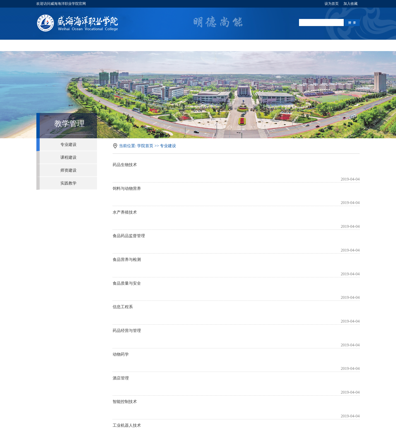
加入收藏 (350, 4)
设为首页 (332, 4)
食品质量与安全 (127, 244)
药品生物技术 (125, 166)
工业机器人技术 (127, 338)
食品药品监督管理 (129, 213)
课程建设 (68, 157)
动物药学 (121, 291)
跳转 (267, 352)
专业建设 (68, 144)
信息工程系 (123, 260)
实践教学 (68, 183)
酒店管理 (121, 307)
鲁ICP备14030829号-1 (199, 421)
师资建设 (68, 170)
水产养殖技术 (125, 197)
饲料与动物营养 (127, 182)
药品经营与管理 (127, 276)
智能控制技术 (125, 323)
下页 (240, 352)
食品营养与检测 (127, 229)
